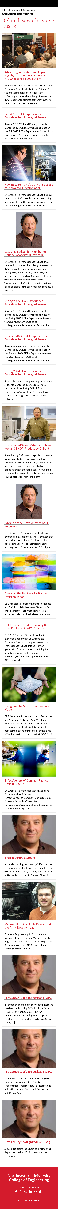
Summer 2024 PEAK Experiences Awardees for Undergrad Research (26, 337)
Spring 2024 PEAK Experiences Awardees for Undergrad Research (26, 372)
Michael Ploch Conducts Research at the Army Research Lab (27, 925)
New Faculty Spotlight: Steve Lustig (27, 1142)
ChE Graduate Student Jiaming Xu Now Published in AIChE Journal (26, 626)
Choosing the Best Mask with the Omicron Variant (25, 595)
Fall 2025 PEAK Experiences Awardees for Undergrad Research (26, 115)
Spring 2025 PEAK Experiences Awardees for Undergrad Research (26, 302)
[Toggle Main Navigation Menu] (54, 12)
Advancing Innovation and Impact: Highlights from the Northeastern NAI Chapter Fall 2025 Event (26, 75)
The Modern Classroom (19, 857)
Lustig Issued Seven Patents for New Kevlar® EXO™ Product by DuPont (27, 446)
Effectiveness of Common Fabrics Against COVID (26, 782)
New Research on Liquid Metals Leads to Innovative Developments (28, 186)
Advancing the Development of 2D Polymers (26, 524)
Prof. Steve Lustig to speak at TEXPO (28, 997)
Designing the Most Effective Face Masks (26, 707)
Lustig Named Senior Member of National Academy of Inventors (25, 253)
